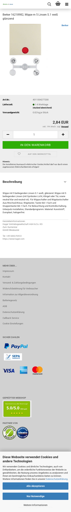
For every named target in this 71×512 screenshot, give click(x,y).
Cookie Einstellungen (13, 323)
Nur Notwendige (36, 496)
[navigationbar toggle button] (66, 4)
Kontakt (6, 276)
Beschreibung (12, 182)
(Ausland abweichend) (42, 108)
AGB (5, 306)
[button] (8, 135)
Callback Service (11, 318)
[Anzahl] (35, 135)
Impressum (8, 271)
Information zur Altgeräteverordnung (20, 294)
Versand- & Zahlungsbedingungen (19, 282)
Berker (65, 25)
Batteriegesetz (10, 300)
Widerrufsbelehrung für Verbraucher (20, 288)
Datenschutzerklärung (57, 479)
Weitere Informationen (35, 505)
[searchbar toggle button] (49, 4)
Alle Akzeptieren (35, 486)
